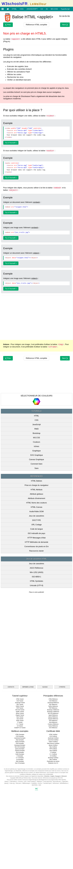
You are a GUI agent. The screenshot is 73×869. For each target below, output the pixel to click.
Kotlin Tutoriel (20, 763)
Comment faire (36, 464)
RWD (36, 429)
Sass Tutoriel (19, 760)
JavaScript (36, 425)
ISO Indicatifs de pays (36, 533)
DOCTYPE (36, 520)
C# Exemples (19, 802)
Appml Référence (53, 758)
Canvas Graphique (36, 459)
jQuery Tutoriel (20, 756)
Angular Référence (53, 761)
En (60, 16)
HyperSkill (65, 824)
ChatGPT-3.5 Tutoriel (19, 770)
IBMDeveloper (26, 826)
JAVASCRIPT (32, 9)
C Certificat (53, 795)
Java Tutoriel (19, 761)
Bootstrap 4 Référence (53, 754)
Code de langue (36, 529)
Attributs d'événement (36, 498)
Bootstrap (36, 433)
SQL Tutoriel (20, 747)
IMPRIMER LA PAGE (28, 730)
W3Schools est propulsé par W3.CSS (52, 821)
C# (42, 9)
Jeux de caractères (36, 516)
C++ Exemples (20, 800)
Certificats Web (53, 774)
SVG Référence (53, 770)
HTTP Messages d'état (36, 538)
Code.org (11, 826)
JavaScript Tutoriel (20, 745)
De (68, 16)
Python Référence (53, 749)
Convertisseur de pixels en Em (36, 546)
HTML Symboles (36, 581)
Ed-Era (40, 826)
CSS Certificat (53, 779)
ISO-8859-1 (36, 577)
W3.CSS (54, 9)
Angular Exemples (20, 793)
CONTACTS (11, 730)
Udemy (6, 824)
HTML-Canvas (36, 507)
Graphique (36, 451)
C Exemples (20, 799)
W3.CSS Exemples (20, 790)
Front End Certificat (53, 783)
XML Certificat (53, 802)
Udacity (6, 826)
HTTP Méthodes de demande (36, 542)
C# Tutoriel (20, 769)
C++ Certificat (53, 797)
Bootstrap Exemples (19, 788)
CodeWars (34, 826)
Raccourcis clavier (36, 551)
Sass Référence (53, 763)
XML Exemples (20, 804)
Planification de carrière (53, 804)
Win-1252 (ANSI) (36, 572)
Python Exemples (19, 784)
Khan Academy (31, 824)
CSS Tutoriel (19, 744)
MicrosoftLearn (57, 824)
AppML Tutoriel (20, 754)
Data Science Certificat (53, 786)
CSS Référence (53, 744)
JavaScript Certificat (53, 781)
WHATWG (34, 828)
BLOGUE (45, 730)
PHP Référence (53, 751)
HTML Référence (53, 742)
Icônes (36, 446)
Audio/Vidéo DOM (36, 511)
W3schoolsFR (24, 3)
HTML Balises (36, 481)
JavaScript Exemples (19, 781)
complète (36, 25)
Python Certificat (53, 784)
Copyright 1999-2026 (15, 821)
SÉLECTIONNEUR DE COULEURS (36, 396)
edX (25, 824)
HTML (14, 9)
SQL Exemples (20, 783)
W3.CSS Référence (53, 756)
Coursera (20, 824)
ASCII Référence (36, 568)
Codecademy (13, 824)
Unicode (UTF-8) (36, 585)
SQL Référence (53, 747)
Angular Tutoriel (20, 758)
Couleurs (36, 442)
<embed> (36, 202)
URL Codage (36, 525)
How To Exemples (20, 806)
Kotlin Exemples (20, 797)
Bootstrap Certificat (53, 800)
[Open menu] (2, 9)
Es (66, 16)
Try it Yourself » (11, 143)
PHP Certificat (53, 791)
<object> (36, 253)
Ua (63, 16)
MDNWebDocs (64, 826)
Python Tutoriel (20, 749)
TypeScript (65, 9)
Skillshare (39, 824)
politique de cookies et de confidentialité (42, 817)
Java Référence (53, 765)
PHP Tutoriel (19, 751)
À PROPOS (62, 730)
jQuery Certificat (53, 788)
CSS (22, 9)
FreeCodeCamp (47, 824)
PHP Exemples (20, 786)
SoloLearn (18, 826)
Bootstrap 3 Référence (53, 752)
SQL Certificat (53, 790)
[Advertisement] (36, 318)
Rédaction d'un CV (53, 806)
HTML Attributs (36, 490)
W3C (40, 828)
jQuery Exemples (19, 791)
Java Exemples (20, 795)
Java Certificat (53, 793)
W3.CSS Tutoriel (19, 752)
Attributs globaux (36, 494)
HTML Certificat (53, 777)
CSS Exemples (20, 779)
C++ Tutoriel (20, 767)
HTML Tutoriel (20, 742)
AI (47, 9)
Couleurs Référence (53, 767)
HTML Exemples (19, 777)
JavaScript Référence (53, 745)
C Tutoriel (19, 765)
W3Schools (56, 826)
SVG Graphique (36, 455)
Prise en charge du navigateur (36, 485)
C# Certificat (53, 799)
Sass (36, 468)
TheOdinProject (47, 826)
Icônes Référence (53, 769)
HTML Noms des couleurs (36, 503)
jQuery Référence (53, 760)
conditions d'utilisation (25, 817)
